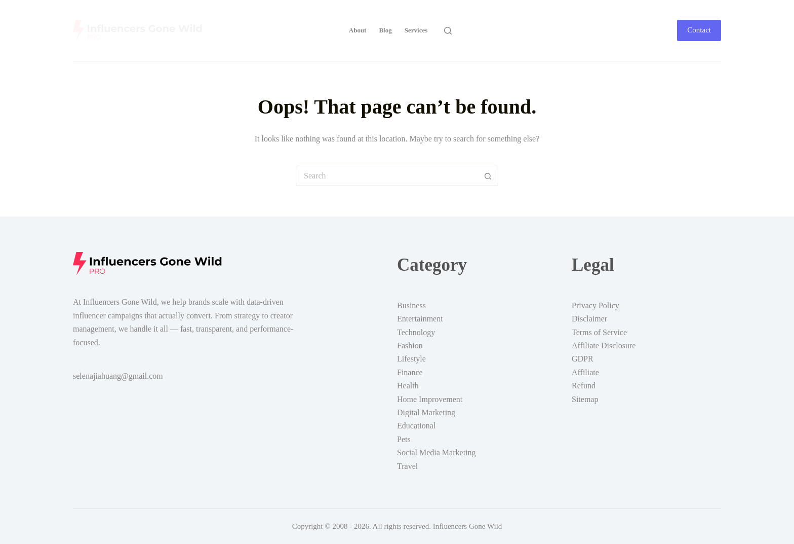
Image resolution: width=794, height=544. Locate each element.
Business (411, 305)
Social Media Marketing (436, 452)
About (358, 30)
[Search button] (488, 176)
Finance (410, 372)
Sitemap (585, 399)
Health (408, 385)
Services (416, 30)
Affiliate (585, 372)
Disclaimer (589, 318)
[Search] (448, 30)
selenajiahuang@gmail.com (118, 376)
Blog (385, 30)
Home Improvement (429, 399)
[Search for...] (387, 176)
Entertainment (420, 318)
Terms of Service (599, 332)
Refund (584, 385)
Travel (407, 466)
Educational (416, 425)
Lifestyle (411, 358)
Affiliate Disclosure (604, 345)
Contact (699, 30)
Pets (404, 439)
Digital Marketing (426, 412)
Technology (416, 332)
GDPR (582, 358)
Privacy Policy (595, 305)
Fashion (410, 345)
